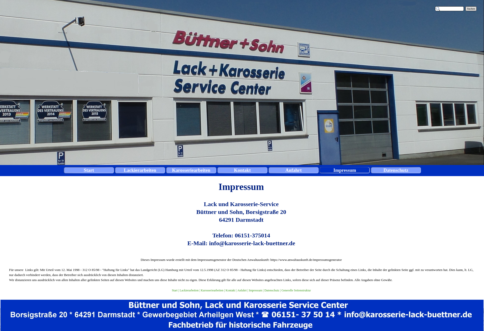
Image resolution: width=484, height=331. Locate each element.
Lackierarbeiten (189, 290)
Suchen (471, 8)
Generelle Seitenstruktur (296, 290)
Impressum (255, 290)
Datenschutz (271, 290)
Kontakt (230, 290)
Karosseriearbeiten (212, 290)
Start (175, 290)
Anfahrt (242, 290)
